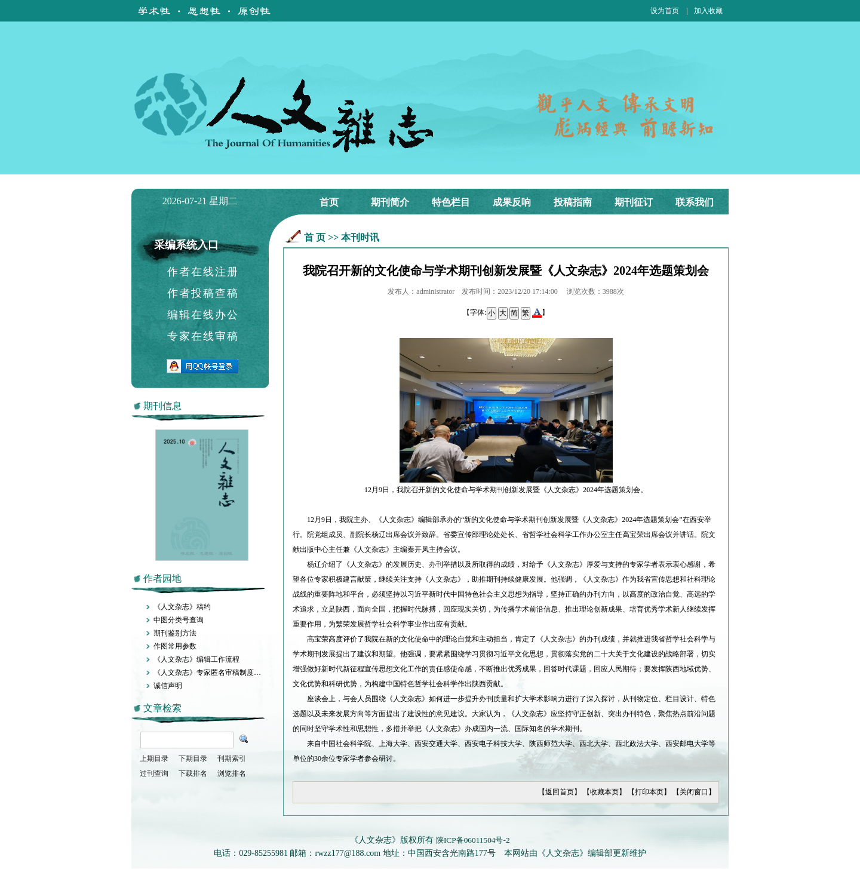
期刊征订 (634, 202)
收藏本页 (604, 792)
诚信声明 (167, 685)
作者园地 (162, 578)
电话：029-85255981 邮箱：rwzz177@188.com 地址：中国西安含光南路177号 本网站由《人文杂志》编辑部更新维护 (430, 853)
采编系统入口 (186, 245)
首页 (329, 202)
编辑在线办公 (203, 315)
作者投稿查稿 (203, 293)
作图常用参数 (174, 646)
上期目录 (154, 758)
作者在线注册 (203, 272)
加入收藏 (708, 11)
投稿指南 (573, 202)
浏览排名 (231, 773)
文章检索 (162, 708)
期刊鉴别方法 (174, 633)
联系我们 (694, 202)
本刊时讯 (360, 237)
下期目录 (193, 758)
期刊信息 (162, 406)
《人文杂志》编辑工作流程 (196, 659)
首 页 (314, 237)
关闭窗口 (694, 792)
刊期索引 (231, 758)
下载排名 (193, 773)
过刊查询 (154, 773)
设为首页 (664, 11)
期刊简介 (390, 202)
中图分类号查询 (178, 620)
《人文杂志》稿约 (182, 607)
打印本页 (649, 792)
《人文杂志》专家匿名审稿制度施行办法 (217, 672)
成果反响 (512, 202)
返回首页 (559, 792)
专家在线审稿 (203, 336)
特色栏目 (451, 202)
